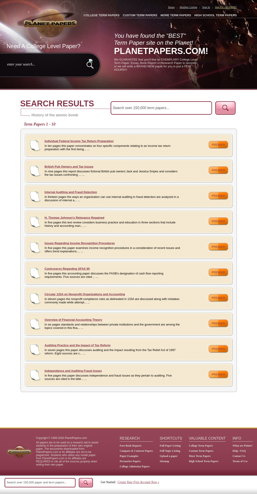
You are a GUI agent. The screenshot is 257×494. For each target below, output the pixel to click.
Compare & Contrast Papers (136, 450)
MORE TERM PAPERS (175, 15)
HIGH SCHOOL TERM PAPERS (215, 15)
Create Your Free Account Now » (138, 482)
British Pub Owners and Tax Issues (69, 166)
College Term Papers (201, 445)
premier (218, 144)
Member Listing (188, 7)
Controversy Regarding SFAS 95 (67, 268)
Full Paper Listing (170, 445)
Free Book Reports (130, 445)
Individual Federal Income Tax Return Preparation (79, 141)
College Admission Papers (135, 466)
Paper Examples (129, 456)
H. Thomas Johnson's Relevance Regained (74, 217)
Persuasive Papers (130, 461)
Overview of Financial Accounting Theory (73, 319)
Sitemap (164, 461)
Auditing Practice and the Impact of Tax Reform (78, 345)
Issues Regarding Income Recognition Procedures (80, 243)
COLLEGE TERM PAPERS (101, 15)
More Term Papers (200, 456)
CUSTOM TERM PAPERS (140, 15)
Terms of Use (240, 461)
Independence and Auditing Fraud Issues (73, 370)
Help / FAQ (238, 450)
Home (171, 7)
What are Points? (242, 445)
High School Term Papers (203, 461)
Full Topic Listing (170, 450)
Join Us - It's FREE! (226, 7)
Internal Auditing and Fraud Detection (71, 192)
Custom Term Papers (201, 450)
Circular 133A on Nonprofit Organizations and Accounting (85, 294)
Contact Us (238, 456)
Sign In (206, 7)
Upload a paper (169, 456)
